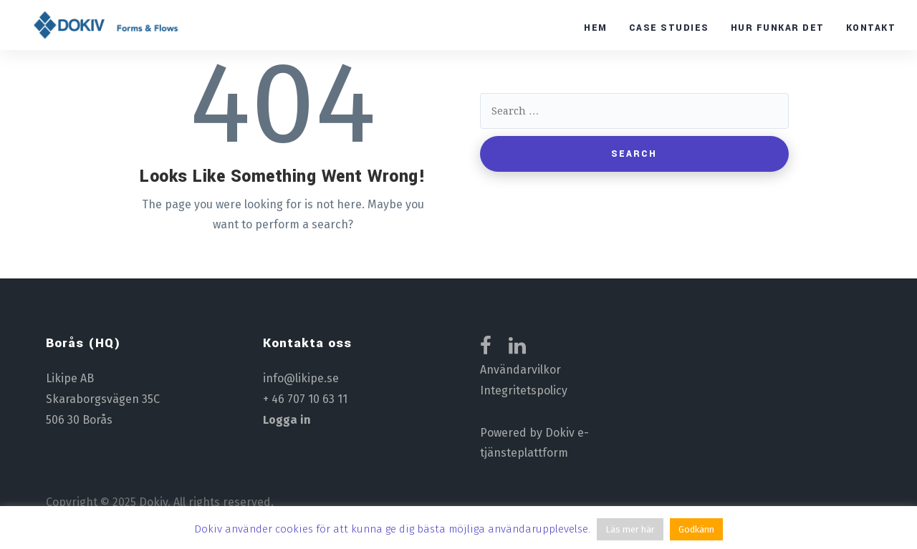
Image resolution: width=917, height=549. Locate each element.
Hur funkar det (778, 27)
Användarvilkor (520, 369)
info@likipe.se (301, 378)
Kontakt (871, 27)
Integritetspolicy (523, 390)
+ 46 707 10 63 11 (305, 399)
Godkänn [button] (696, 529)
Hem (596, 27)
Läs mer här (630, 529)
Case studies (669, 27)
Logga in (287, 420)
